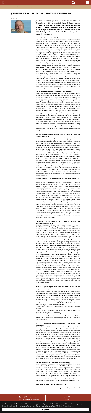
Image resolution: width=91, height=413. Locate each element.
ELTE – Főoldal (23, 396)
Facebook (67, 396)
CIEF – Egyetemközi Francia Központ (29, 399)
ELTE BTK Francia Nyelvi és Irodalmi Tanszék (16, 7)
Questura (66, 399)
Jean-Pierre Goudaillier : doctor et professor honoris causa (50, 7)
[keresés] (73, 2)
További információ (69, 406)
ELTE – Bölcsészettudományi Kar (28, 398)
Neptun (66, 398)
